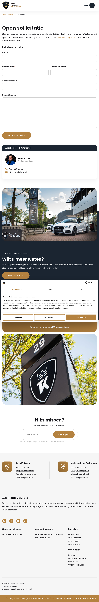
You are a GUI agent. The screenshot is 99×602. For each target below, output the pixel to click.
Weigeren (18, 317)
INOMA (12, 589)
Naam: (5, 52)
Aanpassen (49, 317)
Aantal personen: (10, 81)
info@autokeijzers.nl (66, 37)
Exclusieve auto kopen (12, 534)
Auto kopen (73, 534)
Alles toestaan (80, 317)
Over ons (72, 555)
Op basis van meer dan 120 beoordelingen (49, 327)
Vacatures (10, 14)
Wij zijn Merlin (28, 589)
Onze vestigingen (76, 565)
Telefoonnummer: (58, 66)
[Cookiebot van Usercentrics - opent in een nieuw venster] (86, 283)
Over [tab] (82, 289)
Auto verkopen (74, 537)
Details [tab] (49, 289)
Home (4, 14)
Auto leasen (73, 541)
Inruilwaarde (74, 544)
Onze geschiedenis (77, 558)
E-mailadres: (8, 66)
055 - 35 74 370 (23, 467)
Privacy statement (9, 586)
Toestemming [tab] (17, 289)
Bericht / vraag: (9, 95)
